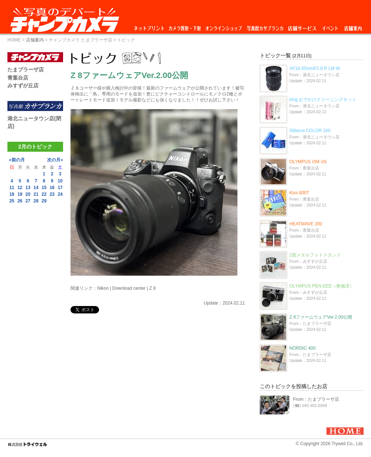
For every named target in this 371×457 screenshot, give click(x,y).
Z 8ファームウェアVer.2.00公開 (320, 317)
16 (52, 187)
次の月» (55, 159)
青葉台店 (17, 78)
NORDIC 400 (302, 348)
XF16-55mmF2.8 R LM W (314, 68)
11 (11, 187)
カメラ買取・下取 (185, 26)
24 (60, 194)
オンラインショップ (223, 26)
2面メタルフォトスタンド (315, 255)
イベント (330, 26)
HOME (14, 40)
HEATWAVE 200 (305, 223)
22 (44, 194)
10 (60, 181)
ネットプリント (150, 26)
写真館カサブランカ (265, 26)
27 (28, 201)
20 (28, 194)
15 (44, 187)
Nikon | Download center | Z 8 (126, 288)
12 (19, 187)
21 (35, 194)
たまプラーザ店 (25, 70)
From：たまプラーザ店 (316, 399)
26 (19, 201)
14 (35, 187)
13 (28, 187)
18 (11, 194)
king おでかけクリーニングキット (323, 99)
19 (19, 194)
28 (35, 201)
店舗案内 (353, 26)
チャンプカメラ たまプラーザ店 (80, 40)
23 (52, 194)
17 (60, 187)
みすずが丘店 (23, 85)
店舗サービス (302, 26)
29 (44, 201)
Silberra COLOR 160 (310, 130)
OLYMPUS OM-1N (307, 161)
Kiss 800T (299, 192)
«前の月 (17, 159)
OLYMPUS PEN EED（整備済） (321, 286)
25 (11, 201)
